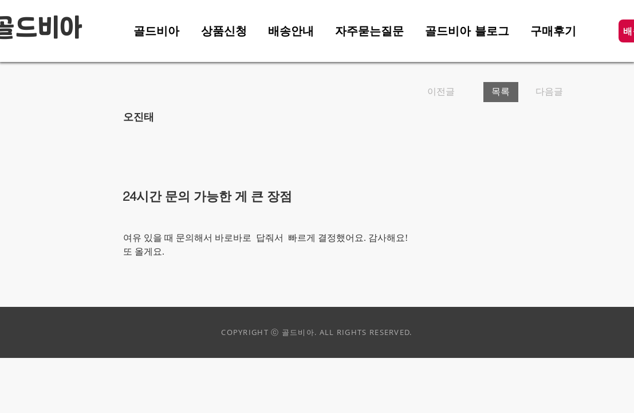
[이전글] (451, 92)
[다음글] (545, 92)
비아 (60, 29)
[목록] (500, 92)
